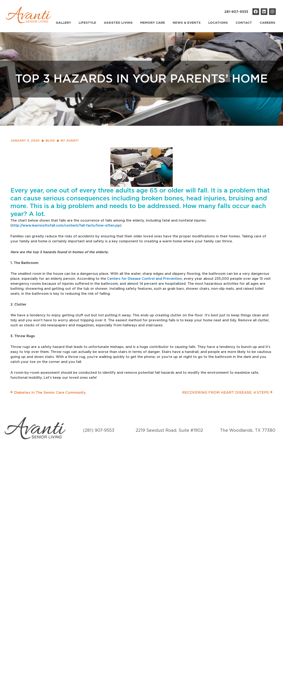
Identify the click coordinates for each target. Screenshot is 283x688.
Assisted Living (118, 22)
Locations (218, 22)
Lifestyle (87, 22)
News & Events (187, 22)
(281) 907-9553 (98, 430)
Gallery (63, 22)
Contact (244, 22)
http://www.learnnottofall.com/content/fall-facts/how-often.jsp (66, 225)
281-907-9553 (236, 12)
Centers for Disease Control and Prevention (144, 278)
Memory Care (152, 22)
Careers (267, 22)
